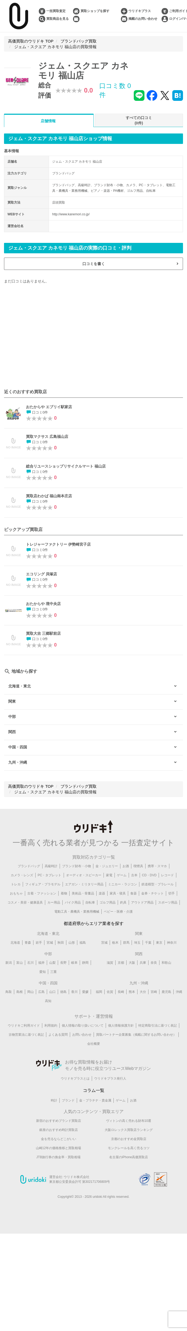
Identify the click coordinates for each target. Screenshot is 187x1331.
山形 (71, 942)
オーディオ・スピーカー (83, 875)
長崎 (121, 992)
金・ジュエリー (107, 866)
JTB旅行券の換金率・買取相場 (58, 1157)
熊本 (132, 992)
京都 (121, 963)
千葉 (148, 942)
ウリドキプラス (139, 11)
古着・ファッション (41, 893)
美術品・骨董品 (83, 893)
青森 (28, 942)
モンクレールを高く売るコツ (129, 1148)
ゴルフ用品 (108, 902)
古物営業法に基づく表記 (26, 1035)
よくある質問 (58, 1035)
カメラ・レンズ (22, 875)
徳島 (63, 992)
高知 (48, 1001)
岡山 (30, 992)
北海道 (15, 942)
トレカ (16, 884)
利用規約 (50, 1025)
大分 (143, 992)
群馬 (126, 942)
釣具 (123, 902)
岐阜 (74, 963)
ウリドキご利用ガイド (24, 1025)
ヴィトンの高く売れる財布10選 (128, 1121)
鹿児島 (166, 992)
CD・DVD (149, 875)
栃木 (115, 942)
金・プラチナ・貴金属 (95, 1100)
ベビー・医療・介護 (118, 911)
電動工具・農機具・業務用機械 (76, 911)
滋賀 (110, 963)
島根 (19, 992)
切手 (171, 893)
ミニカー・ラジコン (122, 884)
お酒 (126, 866)
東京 (159, 942)
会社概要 (93, 1044)
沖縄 (179, 992)
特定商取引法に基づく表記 (157, 1025)
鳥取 (8, 992)
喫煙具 (138, 866)
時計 (54, 1100)
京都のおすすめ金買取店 (128, 1139)
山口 (52, 992)
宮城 (50, 942)
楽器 (102, 893)
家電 (109, 875)
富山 (19, 963)
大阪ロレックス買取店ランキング (129, 1130)
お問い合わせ (81, 1035)
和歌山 (166, 963)
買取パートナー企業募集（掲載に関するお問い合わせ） (136, 1035)
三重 (53, 972)
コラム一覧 (93, 1090)
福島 (82, 942)
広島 (41, 992)
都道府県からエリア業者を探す (94, 923)
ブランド (68, 1100)
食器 (133, 893)
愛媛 (85, 992)
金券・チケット (152, 893)
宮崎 (154, 992)
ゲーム (122, 875)
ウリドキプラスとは (75, 1078)
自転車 (90, 902)
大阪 (132, 963)
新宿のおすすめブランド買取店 (58, 1121)
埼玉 (137, 942)
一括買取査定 (56, 11)
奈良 (154, 963)
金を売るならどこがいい (58, 1139)
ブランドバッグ (29, 866)
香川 (74, 992)
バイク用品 (73, 902)
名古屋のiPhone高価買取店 (128, 1157)
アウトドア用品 (142, 902)
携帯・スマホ (157, 866)
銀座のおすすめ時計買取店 (58, 1130)
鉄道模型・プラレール (158, 884)
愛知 (42, 972)
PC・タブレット (50, 875)
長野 (63, 963)
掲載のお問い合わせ (142, 19)
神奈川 (172, 942)
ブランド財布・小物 (76, 866)
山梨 (52, 963)
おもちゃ (16, 893)
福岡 (99, 992)
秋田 (61, 942)
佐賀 (110, 992)
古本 (134, 875)
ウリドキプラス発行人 (110, 1078)
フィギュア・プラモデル (42, 884)
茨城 (104, 942)
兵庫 (143, 963)
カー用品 (53, 902)
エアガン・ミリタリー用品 (84, 884)
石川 (30, 963)
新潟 (8, 963)
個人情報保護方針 (121, 1025)
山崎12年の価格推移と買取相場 (58, 1148)
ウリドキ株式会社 (76, 1177)
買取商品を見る (57, 19)
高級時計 (51, 866)
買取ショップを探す (95, 11)
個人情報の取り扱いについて (83, 1025)
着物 (64, 893)
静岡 (85, 963)
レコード (167, 875)
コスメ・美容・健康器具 (25, 902)
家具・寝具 (118, 893)
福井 (41, 963)
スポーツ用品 (167, 902)
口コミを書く (93, 264)
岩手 (39, 942)
